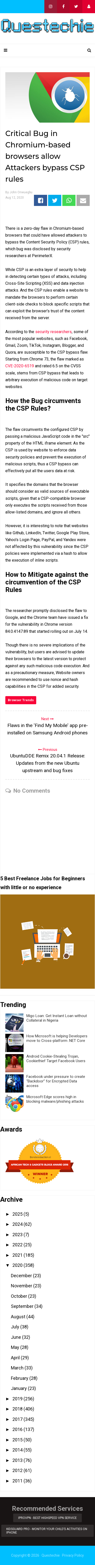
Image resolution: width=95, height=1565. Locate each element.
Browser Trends (21, 700)
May (15, 1347)
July (15, 1326)
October (19, 1296)
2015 (18, 1439)
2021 (18, 1255)
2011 (18, 1480)
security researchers (53, 331)
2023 (18, 1234)
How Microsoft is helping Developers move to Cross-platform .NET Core (56, 1038)
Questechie (51, 1555)
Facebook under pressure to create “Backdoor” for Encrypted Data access (55, 1081)
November (22, 1285)
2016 (18, 1429)
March (18, 1367)
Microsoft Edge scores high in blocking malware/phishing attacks (55, 1099)
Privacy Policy (73, 1555)
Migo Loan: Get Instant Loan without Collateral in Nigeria (56, 1018)
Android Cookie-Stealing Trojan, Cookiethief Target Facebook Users (55, 1058)
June (16, 1337)
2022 (18, 1244)
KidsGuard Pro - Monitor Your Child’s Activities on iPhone (46, 1530)
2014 (18, 1450)
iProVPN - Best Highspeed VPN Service (47, 1518)
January (19, 1388)
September (22, 1306)
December (22, 1275)
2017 (18, 1419)
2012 (18, 1470)
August (18, 1316)
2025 (18, 1214)
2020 (18, 1265)
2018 (18, 1408)
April (16, 1357)
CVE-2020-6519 (19, 366)
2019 (18, 1398)
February (20, 1378)
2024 (18, 1224)
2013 (18, 1460)
